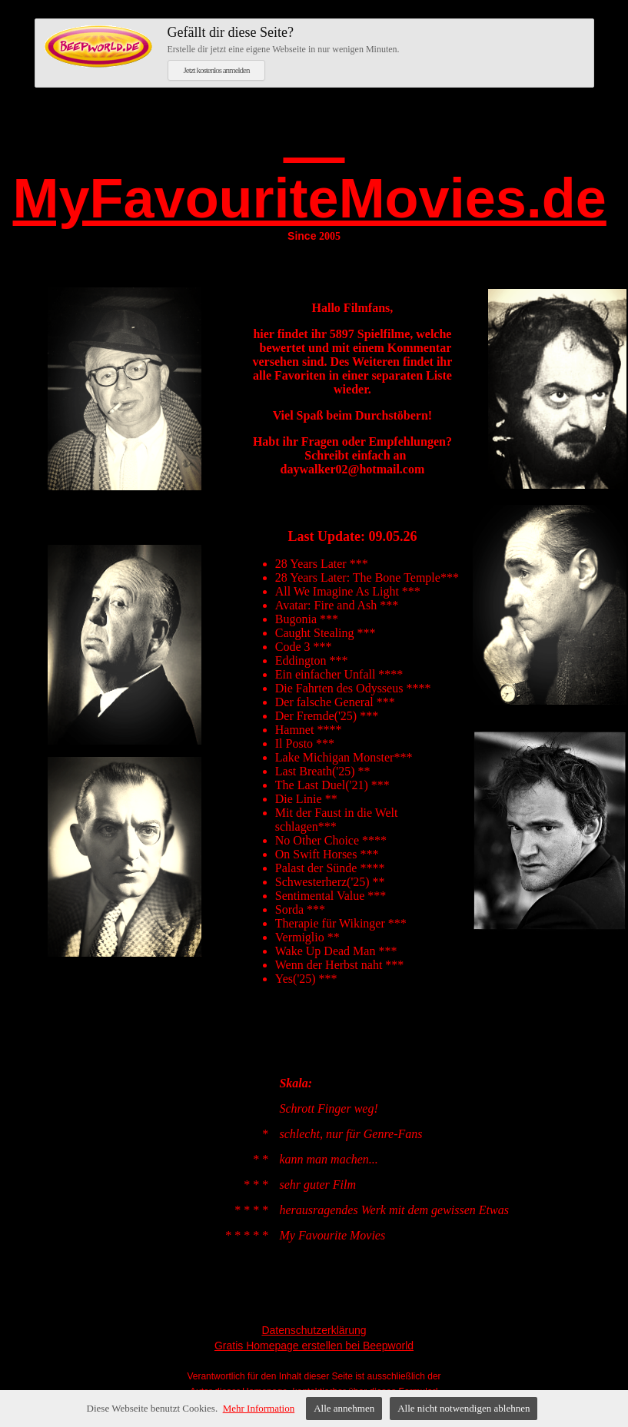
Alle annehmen (344, 1408)
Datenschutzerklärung (313, 1330)
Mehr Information (259, 1408)
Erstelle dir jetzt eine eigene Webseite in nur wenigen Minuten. (376, 39)
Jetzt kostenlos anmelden (217, 70)
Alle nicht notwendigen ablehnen (463, 1408)
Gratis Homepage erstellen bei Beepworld (314, 1345)
